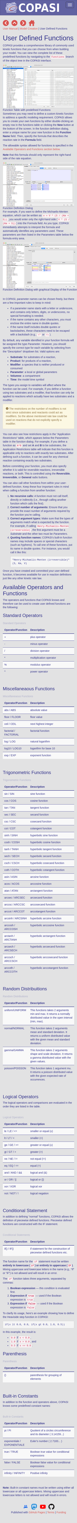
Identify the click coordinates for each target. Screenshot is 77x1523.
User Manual (10, 28)
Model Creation (29, 28)
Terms (50, 1512)
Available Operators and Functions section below (31, 149)
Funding (61, 1512)
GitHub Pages (37, 1512)
